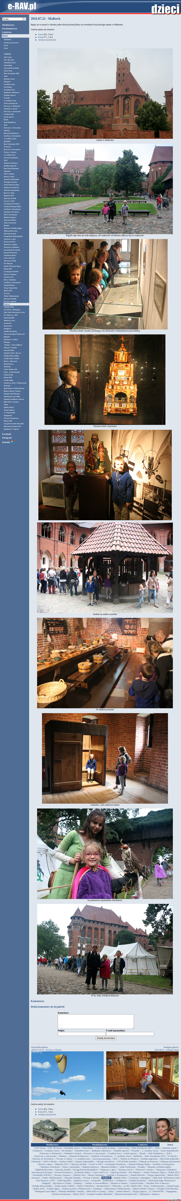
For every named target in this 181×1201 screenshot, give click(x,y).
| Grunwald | (95, 1183)
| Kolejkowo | (121, 1183)
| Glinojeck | (37, 1153)
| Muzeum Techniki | (72, 1180)
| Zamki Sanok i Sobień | (64, 1188)
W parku (7, 98)
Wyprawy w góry (10, 239)
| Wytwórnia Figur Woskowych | (162, 1183)
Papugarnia (8, 415)
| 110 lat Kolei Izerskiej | (126, 1164)
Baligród (7, 337)
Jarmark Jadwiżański (11, 179)
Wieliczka (7, 367)
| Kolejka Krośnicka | (137, 1183)
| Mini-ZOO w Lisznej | (96, 1194)
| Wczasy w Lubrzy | (64, 1161)
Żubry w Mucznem (10, 361)
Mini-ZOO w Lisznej (11, 402)
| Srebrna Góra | (79, 1178)
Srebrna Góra (9, 277)
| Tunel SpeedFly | (64, 1183)
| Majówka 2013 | (61, 1167)
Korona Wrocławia (10, 253)
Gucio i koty (8, 71)
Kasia (6, 48)
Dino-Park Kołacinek (11, 168)
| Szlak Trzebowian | (127, 1169)
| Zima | (157, 1150)
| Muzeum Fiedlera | (109, 1169)
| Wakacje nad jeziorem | (170, 1164)
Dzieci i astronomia (10, 215)
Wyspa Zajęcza (9, 410)
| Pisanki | (141, 1169)
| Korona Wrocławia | (63, 1175)
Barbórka (7, 141)
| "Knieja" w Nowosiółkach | (96, 1186)
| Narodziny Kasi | (82, 1153)
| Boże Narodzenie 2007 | (142, 1150)
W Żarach (7, 147)
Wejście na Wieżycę (10, 163)
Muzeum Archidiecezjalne (13, 228)
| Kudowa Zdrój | (66, 1164)
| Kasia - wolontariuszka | (154, 1188)
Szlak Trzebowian (10, 223)
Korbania (7, 386)
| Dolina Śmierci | (123, 1194)
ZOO (5, 125)
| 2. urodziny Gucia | (150, 1153)
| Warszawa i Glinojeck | (165, 1172)
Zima (6, 76)
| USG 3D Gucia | (54, 1150)
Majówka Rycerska (10, 231)
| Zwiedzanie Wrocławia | (115, 1167)
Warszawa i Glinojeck (11, 247)
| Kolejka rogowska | (149, 1161)
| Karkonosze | (108, 1183)
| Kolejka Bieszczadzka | (42, 1188)
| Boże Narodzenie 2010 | (155, 1159)
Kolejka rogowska (10, 166)
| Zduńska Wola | (120, 1180)
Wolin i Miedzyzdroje (11, 296)
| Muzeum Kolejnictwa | (78, 1159)
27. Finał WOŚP (9, 413)
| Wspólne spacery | (121, 1153)
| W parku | (135, 1153)
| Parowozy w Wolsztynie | (50, 1156)
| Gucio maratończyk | (169, 1153)
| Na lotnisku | (67, 1153)
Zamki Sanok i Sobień (11, 358)
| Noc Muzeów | (135, 1175)
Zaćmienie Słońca (10, 255)
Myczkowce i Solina (11, 339)
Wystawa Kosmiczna (11, 418)
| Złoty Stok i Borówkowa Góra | (166, 1180)
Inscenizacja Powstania (12, 250)
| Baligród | (46, 1186)
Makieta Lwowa (9, 320)
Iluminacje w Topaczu (11, 429)
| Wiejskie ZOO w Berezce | (158, 1186)
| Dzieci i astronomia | (71, 1169)
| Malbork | (106, 1180)
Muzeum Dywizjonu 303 (12, 426)
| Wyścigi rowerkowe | (105, 1164)
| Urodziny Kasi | (114, 1156)
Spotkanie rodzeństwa (11, 92)
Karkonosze (8, 326)
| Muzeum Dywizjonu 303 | (126, 1197)
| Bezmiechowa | (103, 1188)
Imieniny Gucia (9, 79)
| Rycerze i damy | (45, 1167)
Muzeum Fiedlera (10, 220)
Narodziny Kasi (9, 90)
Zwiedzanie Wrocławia (12, 204)
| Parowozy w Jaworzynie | (94, 1156)
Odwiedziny (8, 65)
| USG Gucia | (40, 1150)
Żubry (6, 405)
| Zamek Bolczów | (138, 1178)
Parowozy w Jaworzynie (12, 111)
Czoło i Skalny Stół (10, 369)
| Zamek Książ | (173, 1188)
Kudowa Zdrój (9, 177)
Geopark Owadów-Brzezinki (14, 424)
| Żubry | (111, 1194)
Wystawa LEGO (9, 242)
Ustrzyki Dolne (9, 350)
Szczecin (7, 293)
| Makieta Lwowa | (81, 1183)
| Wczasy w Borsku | (91, 1180)
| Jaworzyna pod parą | (101, 1161)
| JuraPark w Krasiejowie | (101, 1159)
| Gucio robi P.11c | (100, 1175)
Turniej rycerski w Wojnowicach (15, 383)
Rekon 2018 (8, 377)
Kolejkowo (7, 329)
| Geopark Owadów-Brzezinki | (99, 1197)
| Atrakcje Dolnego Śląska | (139, 1167)
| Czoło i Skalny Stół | (132, 1188)
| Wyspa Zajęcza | (139, 1194)
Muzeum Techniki (10, 299)
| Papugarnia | (171, 1194)
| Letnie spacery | (130, 1156)
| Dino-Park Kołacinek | (169, 1161)
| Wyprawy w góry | (108, 1172)
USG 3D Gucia (9, 60)
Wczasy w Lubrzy (10, 152)
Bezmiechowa (8, 364)
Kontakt (7, 442)
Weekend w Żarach (10, 109)
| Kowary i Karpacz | (62, 1178)
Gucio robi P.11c (9, 258)
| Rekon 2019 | (78, 1197)
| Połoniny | (78, 1186)
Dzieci (5, 36)
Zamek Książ (8, 375)
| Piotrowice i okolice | (144, 1172)
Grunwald (7, 323)
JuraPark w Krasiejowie (12, 136)
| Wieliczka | (116, 1188)
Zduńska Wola (9, 307)
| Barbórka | (138, 1159)
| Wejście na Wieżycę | (129, 1161)
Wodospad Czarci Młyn (12, 396)
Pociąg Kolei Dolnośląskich (13, 236)
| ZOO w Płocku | (50, 1164)
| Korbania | (97, 1191)
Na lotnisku (8, 87)
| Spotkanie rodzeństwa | (101, 1153)
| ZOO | (169, 1156)
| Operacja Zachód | (78, 1167)
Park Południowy (10, 122)
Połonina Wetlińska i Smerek (14, 399)
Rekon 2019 (8, 421)
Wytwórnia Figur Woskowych (14, 334)
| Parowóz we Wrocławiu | (43, 1161)
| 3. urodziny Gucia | (123, 1159)
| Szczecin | (36, 1180)
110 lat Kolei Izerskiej (11, 185)
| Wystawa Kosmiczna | (61, 1197)
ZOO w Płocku (9, 174)
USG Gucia (8, 57)
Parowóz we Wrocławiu (12, 149)
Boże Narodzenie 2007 (11, 73)
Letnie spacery (9, 117)
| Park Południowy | (156, 1156)
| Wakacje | (63, 1159)
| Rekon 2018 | (39, 1191)
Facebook (6, 434)
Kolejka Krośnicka (10, 331)
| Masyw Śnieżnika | (96, 1178)
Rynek (6, 120)
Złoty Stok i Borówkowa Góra (14, 312)
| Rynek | (142, 1156)
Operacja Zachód (10, 198)
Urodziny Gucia (9, 84)
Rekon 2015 (8, 269)
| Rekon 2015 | (174, 1175)
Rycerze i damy (9, 193)
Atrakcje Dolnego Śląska (12, 206)
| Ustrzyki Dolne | (136, 1186)
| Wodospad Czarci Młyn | (45, 1194)
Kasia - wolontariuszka (12, 372)
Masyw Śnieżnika (10, 280)
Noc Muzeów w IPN (11, 315)
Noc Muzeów (8, 263)
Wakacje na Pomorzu (11, 187)
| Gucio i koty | (123, 1150)
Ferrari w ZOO (9, 201)
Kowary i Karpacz (10, 274)
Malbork (7, 304)
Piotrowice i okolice (10, 244)
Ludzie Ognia (8, 380)
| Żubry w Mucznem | (85, 1188)
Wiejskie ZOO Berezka (12, 394)
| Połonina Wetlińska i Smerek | (71, 1194)
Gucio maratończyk (11, 103)
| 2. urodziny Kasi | (82, 1161)
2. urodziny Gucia (10, 101)
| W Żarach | (172, 1159)
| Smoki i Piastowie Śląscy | (155, 1175)
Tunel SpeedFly (9, 318)
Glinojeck (7, 82)
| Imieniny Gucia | (169, 1150)
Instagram (7, 437)
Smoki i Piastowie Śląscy (12, 266)
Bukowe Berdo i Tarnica (12, 391)
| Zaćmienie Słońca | (82, 1175)
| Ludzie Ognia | (53, 1191)
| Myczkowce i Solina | (62, 1186)
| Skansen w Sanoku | (119, 1186)
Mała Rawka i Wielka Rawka (14, 388)
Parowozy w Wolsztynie (12, 106)
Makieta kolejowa (10, 217)
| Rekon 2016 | (173, 1178)
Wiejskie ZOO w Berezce (12, 353)
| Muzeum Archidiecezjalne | (159, 1169)
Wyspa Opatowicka (10, 288)
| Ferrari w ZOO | (95, 1167)
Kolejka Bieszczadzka (11, 356)
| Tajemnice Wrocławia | (50, 1169)
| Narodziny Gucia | (71, 1150)
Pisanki (6, 225)
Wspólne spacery (10, 95)
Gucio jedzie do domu (11, 68)
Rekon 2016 (8, 291)
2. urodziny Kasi (9, 155)
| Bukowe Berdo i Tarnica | (143, 1191)
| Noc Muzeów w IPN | (45, 1183)
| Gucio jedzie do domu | (105, 1150)
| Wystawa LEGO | (126, 1172)
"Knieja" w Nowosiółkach (13, 345)
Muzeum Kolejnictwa (11, 133)
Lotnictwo (7, 32)
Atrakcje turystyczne (11, 43)
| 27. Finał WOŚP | (156, 1194)
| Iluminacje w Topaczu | (149, 1197)
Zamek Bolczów (9, 285)
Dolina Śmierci (9, 407)
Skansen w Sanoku (10, 348)
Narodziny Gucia (10, 63)
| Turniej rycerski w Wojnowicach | (76, 1191)
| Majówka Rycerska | (44, 1172)
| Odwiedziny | (87, 1150)
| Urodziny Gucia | (52, 1153)
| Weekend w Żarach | (72, 1156)
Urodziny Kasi (9, 114)
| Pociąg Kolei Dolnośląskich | (85, 1172)
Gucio (6, 45)
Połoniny (7, 342)
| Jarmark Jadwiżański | (84, 1164)
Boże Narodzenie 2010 (11, 144)
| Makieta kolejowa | (90, 1169)
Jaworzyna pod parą (11, 158)
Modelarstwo (8, 25)
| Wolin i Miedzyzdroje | (52, 1180)
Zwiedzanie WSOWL (11, 272)
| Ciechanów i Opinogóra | (139, 1180)
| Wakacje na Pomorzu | (148, 1164)
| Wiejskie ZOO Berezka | (167, 1191)
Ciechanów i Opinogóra (12, 310)
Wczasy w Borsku (10, 301)
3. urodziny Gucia (10, 139)
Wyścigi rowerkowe (10, 182)
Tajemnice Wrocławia (11, 212)
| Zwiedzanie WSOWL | (42, 1178)
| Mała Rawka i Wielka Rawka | (117, 1191)
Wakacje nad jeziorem (11, 190)
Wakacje (7, 130)
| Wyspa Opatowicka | (156, 1178)
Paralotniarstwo (9, 28)
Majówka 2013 (9, 196)
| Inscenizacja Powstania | (42, 1175)
